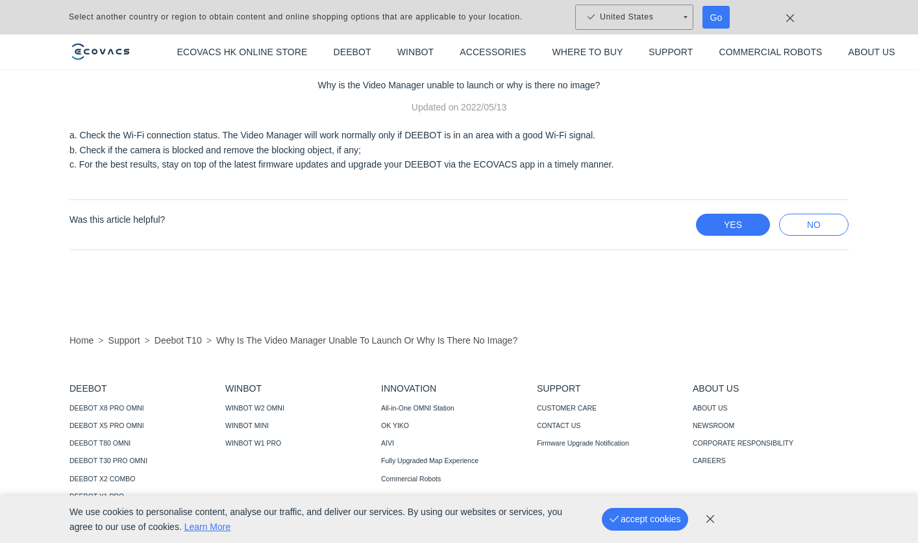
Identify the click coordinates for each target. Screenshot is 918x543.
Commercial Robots (411, 479)
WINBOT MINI (247, 425)
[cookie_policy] (710, 519)
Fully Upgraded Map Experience (429, 460)
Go (716, 17)
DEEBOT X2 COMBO (102, 479)
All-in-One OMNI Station (417, 408)
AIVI (387, 443)
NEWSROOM (713, 425)
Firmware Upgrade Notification (583, 443)
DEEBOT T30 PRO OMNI (108, 460)
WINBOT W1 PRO (253, 443)
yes (733, 225)
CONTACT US (558, 425)
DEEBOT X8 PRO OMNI (106, 408)
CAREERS (709, 460)
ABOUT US (710, 408)
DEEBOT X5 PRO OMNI (106, 425)
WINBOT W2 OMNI (254, 408)
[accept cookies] (645, 519)
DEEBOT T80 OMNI (99, 443)
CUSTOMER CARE (567, 408)
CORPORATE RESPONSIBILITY (743, 443)
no (814, 225)
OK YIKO (395, 425)
